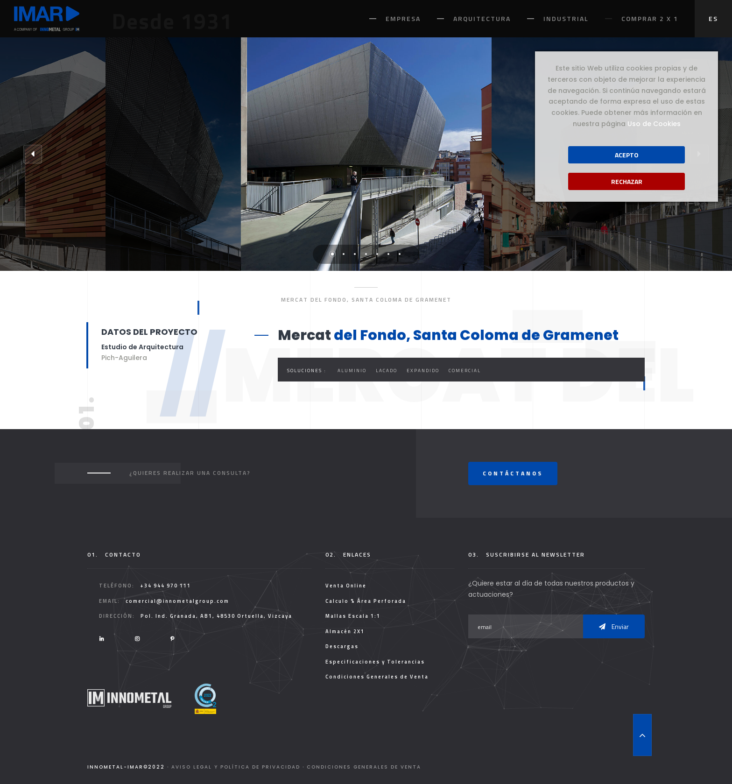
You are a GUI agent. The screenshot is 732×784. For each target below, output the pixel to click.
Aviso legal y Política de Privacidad (235, 766)
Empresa (403, 18)
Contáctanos (513, 473)
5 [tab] (377, 254)
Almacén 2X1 (345, 631)
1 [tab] (332, 254)
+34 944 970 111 (165, 585)
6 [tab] (388, 254)
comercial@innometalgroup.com (177, 601)
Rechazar (626, 181)
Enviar (614, 626)
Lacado (386, 370)
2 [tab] (343, 254)
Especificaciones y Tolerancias (375, 661)
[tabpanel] (366, 154)
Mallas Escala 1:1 (352, 616)
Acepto (627, 155)
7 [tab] (399, 254)
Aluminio (352, 370)
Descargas (342, 646)
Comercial (465, 370)
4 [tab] (366, 254)
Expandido (423, 370)
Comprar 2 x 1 (649, 18)
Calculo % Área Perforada (365, 601)
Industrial (566, 18)
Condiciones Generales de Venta (377, 676)
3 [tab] (355, 254)
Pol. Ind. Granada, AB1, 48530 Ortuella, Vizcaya (216, 616)
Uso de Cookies (654, 123)
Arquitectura (482, 18)
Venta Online (345, 585)
